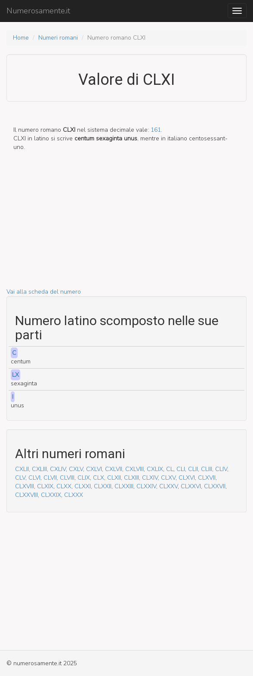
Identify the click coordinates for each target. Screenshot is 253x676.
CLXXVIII (26, 495)
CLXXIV (146, 486)
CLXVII (207, 478)
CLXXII (102, 486)
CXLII (22, 469)
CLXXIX (51, 495)
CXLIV (58, 469)
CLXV (168, 478)
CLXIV (150, 478)
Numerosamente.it (38, 11)
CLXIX (45, 486)
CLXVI (187, 478)
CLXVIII (24, 486)
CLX (98, 478)
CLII (193, 469)
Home (21, 38)
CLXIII (131, 478)
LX (15, 375)
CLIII (206, 469)
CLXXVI (191, 486)
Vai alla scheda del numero (43, 292)
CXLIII (39, 469)
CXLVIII (134, 469)
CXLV (76, 469)
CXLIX (155, 469)
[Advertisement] (126, 227)
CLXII (114, 478)
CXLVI (94, 469)
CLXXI (82, 486)
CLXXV (168, 486)
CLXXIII (123, 486)
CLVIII (67, 478)
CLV (20, 478)
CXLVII (113, 469)
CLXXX (73, 495)
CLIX (83, 478)
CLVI (34, 478)
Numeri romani (58, 38)
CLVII (50, 478)
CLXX (63, 486)
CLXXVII (214, 486)
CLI (180, 469)
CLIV (221, 469)
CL (169, 469)
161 (156, 130)
